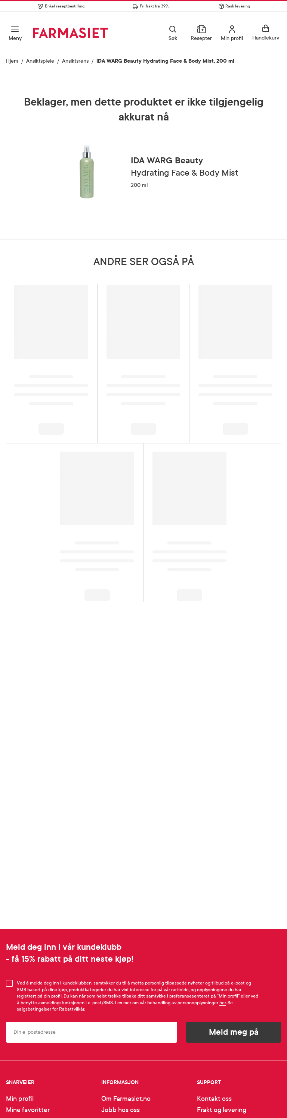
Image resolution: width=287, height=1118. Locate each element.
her (222, 1002)
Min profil (20, 1099)
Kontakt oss (214, 1099)
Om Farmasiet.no (126, 1099)
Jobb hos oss (120, 1110)
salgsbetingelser (34, 1009)
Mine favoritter (28, 1110)
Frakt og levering (221, 1110)
